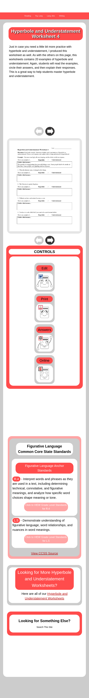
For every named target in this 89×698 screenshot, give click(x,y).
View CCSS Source (44, 553)
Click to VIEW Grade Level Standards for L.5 (46, 539)
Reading (27, 16)
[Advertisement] (44, 104)
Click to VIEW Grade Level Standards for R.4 (46, 507)
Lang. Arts (51, 16)
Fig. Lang (39, 16)
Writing (62, 16)
